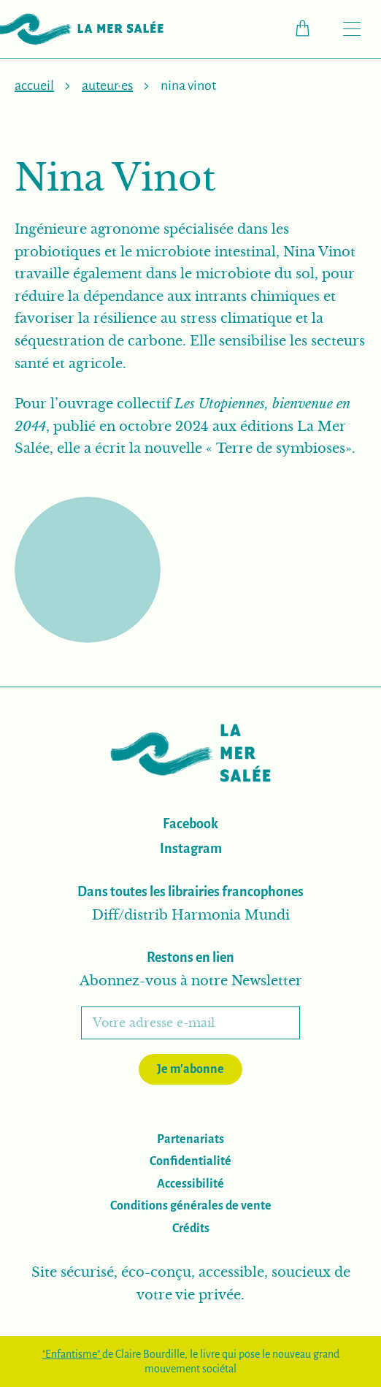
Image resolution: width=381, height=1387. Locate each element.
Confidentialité (190, 1161)
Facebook (190, 824)
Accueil (34, 85)
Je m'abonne (190, 1069)
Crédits (190, 1228)
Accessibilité (190, 1184)
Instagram (191, 848)
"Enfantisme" (72, 1354)
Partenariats (190, 1139)
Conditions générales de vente (191, 1205)
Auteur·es (107, 85)
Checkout (309, 28)
